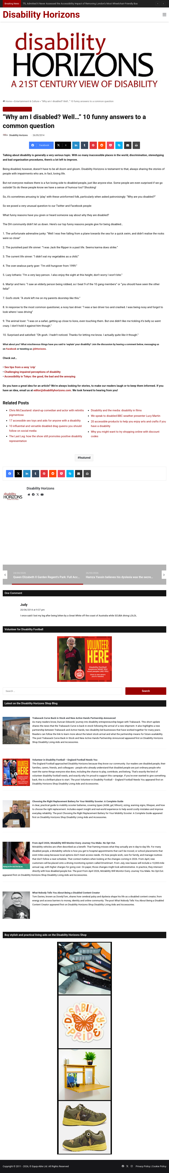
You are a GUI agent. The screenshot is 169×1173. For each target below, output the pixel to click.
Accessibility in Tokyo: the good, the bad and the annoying (39, 376)
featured (84, 457)
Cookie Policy (159, 1166)
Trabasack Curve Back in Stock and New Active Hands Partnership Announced (74, 718)
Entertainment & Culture (26, 101)
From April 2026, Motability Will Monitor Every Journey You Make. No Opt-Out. (74, 843)
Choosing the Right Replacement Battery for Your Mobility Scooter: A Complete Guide (77, 801)
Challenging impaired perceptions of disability (32, 372)
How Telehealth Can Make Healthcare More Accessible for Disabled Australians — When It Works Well (73, 3)
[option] (48, 575)
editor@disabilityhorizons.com (52, 390)
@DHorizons (39, 348)
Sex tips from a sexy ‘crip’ (20, 367)
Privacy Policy (143, 1166)
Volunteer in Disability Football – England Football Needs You (64, 759)
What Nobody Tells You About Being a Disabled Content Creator (66, 892)
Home (7, 101)
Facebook (11, 348)
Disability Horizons (18, 135)
